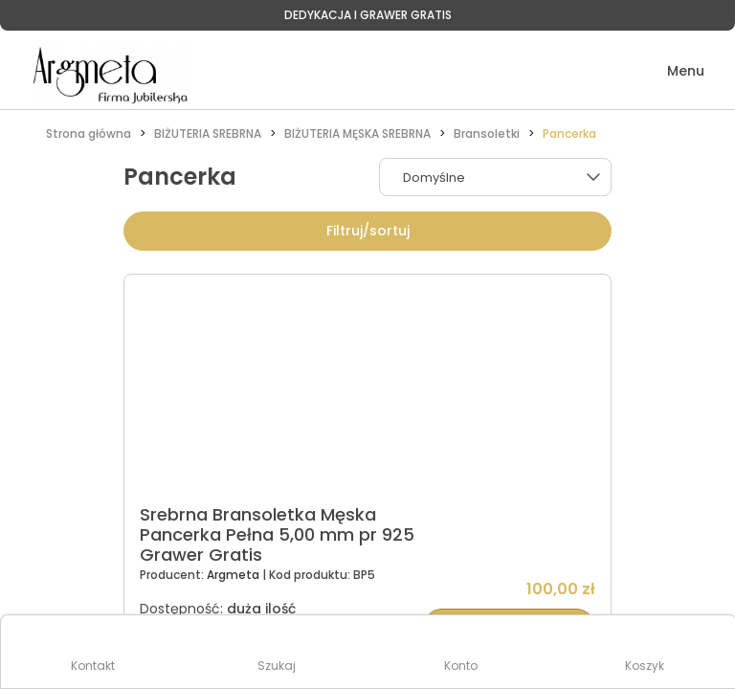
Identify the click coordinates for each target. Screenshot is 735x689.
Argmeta (234, 575)
